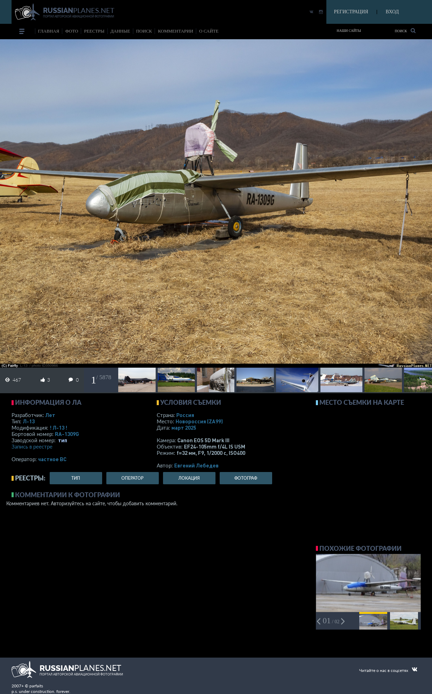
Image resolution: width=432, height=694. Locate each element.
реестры (94, 31)
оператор (132, 478)
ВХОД (392, 11)
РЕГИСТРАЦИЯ (351, 11)
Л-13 (29, 421)
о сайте (208, 31)
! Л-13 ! (58, 427)
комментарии (175, 31)
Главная (48, 31)
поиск (144, 31)
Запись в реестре (32, 446)
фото (71, 31)
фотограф (245, 478)
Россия (185, 415)
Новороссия (199, 421)
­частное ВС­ (52, 459)
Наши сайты (349, 31)
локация (189, 478)
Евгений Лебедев (196, 465)
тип (62, 440)
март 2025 (183, 427)
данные (120, 31)
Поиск (405, 30)
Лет (50, 415)
